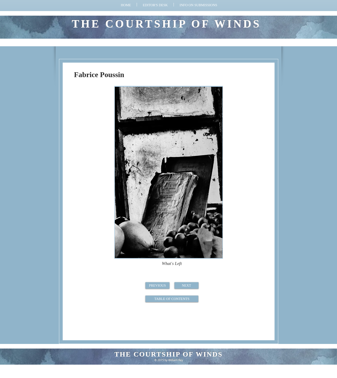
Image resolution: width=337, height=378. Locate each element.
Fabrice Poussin (99, 74)
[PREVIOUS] (157, 285)
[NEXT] (186, 285)
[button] (198, 4)
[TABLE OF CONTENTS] (171, 299)
